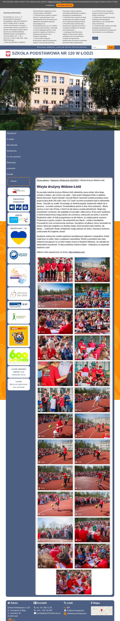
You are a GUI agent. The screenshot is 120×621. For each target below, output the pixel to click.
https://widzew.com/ (77, 252)
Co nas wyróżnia (14, 157)
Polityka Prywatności (74, 610)
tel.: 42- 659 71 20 (43, 608)
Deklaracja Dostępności (75, 613)
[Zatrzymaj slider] (60, 128)
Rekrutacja (11, 163)
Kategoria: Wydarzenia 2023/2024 (64, 180)
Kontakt (10, 174)
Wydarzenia (12, 151)
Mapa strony (51, 47)
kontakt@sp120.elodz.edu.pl (47, 613)
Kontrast (68, 47)
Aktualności (11, 133)
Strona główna (41, 47)
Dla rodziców (12, 145)
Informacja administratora (80, 47)
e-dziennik (11, 168)
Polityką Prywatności (55, 2)
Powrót (14, 181)
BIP (67, 608)
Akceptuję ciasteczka (65, 5)
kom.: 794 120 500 (43, 610)
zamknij (95, 38)
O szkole (10, 139)
